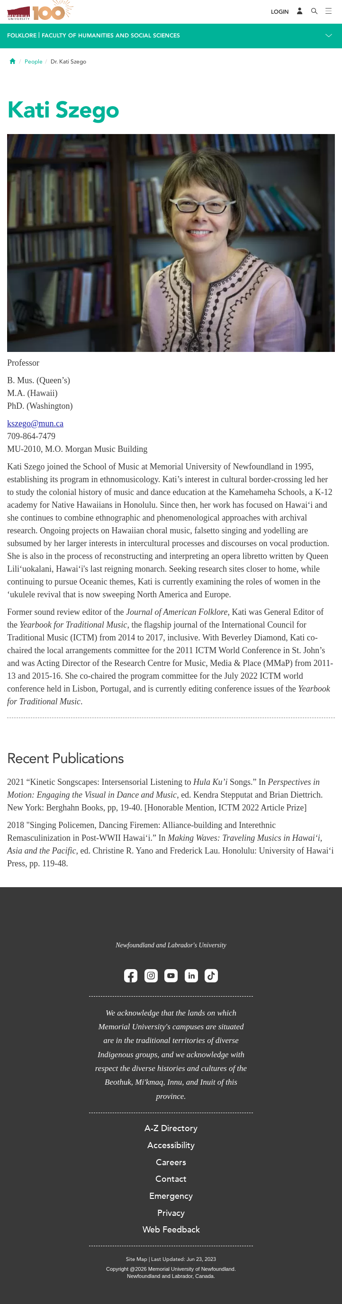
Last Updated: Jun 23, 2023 (183, 1259)
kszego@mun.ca (35, 423)
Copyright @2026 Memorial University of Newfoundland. (171, 1269)
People (34, 61)
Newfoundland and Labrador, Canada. (171, 1276)
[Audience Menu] (300, 12)
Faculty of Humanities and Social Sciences (111, 35)
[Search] (314, 12)
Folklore (21, 35)
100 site (54, 12)
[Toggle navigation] (329, 12)
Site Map (136, 1259)
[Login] (280, 12)
